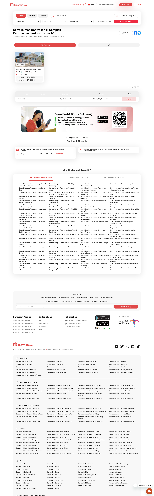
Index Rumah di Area (52, 301)
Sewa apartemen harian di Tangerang (121, 385)
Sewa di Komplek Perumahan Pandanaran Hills (124, 209)
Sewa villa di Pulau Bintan (55, 480)
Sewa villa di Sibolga (84, 483)
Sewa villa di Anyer (22, 464)
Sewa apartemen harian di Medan (26, 393)
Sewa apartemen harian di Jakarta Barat (122, 388)
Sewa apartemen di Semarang (87, 369)
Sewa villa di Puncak (53, 488)
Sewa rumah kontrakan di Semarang (120, 451)
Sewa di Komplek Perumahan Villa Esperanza (33, 192)
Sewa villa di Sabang (22, 483)
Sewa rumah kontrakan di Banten (119, 440)
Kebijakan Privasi (40, 349)
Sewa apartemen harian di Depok (119, 391)
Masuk (139, 4)
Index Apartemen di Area (66, 297)
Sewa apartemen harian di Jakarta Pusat (60, 391)
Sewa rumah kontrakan (23, 431)
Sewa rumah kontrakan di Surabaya (89, 434)
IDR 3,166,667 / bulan (64, 99)
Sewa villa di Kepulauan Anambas (26, 475)
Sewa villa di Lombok (115, 475)
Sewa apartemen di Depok (86, 364)
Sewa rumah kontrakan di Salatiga (89, 451)
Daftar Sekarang (126, 307)
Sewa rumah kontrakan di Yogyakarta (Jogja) (123, 453)
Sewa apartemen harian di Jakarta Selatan (91, 388)
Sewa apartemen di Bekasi (24, 364)
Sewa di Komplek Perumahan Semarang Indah (124, 238)
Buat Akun (125, 4)
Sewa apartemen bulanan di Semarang (90, 421)
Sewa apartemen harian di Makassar (27, 398)
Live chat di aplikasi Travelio (76, 321)
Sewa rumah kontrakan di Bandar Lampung (91, 440)
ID (92, 4)
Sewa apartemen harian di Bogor (88, 391)
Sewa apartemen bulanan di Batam (120, 417)
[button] (45, 150)
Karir (40, 330)
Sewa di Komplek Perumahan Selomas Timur (63, 247)
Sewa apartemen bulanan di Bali (57, 417)
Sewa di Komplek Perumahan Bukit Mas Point (63, 226)
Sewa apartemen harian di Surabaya (89, 385)
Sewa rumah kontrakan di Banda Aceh (59, 440)
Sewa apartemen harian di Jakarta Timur (29, 391)
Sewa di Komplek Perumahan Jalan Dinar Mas (33, 234)
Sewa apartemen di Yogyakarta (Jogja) (28, 375)
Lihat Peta (126, 33)
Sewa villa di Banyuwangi (117, 466)
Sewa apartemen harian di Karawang (121, 398)
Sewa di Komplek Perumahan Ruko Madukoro (33, 238)
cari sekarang (125, 21)
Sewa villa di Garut (53, 472)
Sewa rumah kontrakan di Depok (26, 434)
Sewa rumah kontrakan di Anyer (88, 437)
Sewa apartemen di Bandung (23, 323)
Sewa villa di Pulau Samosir (86, 480)
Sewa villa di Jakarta (115, 472)
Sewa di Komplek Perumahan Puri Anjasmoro (33, 209)
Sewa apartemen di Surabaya (23, 333)
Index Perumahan (67, 301)
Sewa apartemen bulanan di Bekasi (27, 411)
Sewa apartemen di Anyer (24, 361)
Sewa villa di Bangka (53, 466)
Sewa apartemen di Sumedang (26, 372)
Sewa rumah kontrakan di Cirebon (26, 445)
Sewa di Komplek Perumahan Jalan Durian (93, 268)
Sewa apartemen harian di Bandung (58, 385)
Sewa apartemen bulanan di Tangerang (121, 408)
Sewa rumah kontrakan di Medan (88, 448)
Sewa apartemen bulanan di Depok (120, 414)
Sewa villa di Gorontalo (85, 472)
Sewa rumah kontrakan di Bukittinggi (120, 442)
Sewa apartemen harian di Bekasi (26, 388)
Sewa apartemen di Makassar (56, 367)
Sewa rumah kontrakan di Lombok (120, 445)
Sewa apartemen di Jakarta (22, 326)
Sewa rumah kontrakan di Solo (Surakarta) (60, 453)
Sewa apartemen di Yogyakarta (24, 330)
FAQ (40, 320)
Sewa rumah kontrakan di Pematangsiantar (123, 448)
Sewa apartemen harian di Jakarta (27, 385)
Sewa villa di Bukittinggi (23, 472)
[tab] (45, 150)
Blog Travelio (43, 323)
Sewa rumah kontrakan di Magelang (27, 448)
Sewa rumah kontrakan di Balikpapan (27, 440)
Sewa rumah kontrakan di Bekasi (119, 434)
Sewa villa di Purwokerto (117, 480)
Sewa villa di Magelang (23, 477)
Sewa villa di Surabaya (85, 486)
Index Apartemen (82, 297)
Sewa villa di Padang (84, 477)
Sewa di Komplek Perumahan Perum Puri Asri (63, 243)
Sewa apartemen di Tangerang (88, 372)
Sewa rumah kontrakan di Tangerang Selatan (61, 434)
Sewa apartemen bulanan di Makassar (28, 421)
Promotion (42, 326)
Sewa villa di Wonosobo (116, 486)
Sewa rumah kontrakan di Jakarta (88, 431)
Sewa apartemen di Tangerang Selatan (121, 372)
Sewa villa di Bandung (23, 466)
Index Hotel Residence (82, 301)
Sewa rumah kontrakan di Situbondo (27, 453)
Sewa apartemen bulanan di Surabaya (90, 408)
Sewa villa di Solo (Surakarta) (118, 483)
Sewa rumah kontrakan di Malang (57, 448)
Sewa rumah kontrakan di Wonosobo (89, 453)
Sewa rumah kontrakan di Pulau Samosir (29, 451)
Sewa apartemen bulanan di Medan (27, 417)
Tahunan (43, 16)
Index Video (104, 301)
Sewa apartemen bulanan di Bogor (89, 414)
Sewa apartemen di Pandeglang (26, 369)
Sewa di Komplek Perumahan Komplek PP (93, 200)
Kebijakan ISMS (68, 349)
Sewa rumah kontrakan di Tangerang (58, 431)
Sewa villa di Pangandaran (24, 480)
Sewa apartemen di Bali (21, 320)
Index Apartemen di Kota (48, 297)
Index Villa (95, 301)
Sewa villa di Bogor (115, 469)
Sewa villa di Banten (84, 466)
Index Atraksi (94, 297)
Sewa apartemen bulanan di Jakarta (27, 408)
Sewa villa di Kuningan (54, 475)
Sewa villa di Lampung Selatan (87, 475)
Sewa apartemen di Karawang (25, 367)
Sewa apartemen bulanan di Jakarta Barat (122, 411)
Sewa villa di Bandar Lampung (118, 464)
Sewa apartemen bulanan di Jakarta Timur (29, 414)
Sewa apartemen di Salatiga (56, 369)
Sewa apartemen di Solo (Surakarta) (120, 369)
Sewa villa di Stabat (22, 486)
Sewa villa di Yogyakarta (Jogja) (26, 488)
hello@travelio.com (73, 324)
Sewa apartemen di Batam (117, 361)
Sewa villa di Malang (53, 477)
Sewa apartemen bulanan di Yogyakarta (59, 421)
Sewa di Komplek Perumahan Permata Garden (94, 221)
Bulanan (32, 16)
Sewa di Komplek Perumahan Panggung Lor (123, 247)
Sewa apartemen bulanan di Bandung (59, 408)
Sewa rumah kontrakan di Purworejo (58, 451)
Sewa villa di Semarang (54, 483)
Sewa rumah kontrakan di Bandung (120, 431)
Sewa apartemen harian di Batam (120, 393)
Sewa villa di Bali (52, 464)
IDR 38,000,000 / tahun (101, 99)
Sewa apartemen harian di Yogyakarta (59, 398)
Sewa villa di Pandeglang (117, 477)
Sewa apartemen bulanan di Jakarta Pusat (60, 414)
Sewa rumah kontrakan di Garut (57, 445)
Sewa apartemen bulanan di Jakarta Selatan (92, 411)
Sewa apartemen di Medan (117, 367)
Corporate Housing (78, 4)
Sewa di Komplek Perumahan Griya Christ (123, 184)
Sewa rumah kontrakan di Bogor (26, 437)
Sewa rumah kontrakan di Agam (57, 437)
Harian (21, 16)
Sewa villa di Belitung (53, 469)
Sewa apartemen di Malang (86, 367)
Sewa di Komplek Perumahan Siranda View (62, 234)
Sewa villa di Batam (22, 469)
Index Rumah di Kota (107, 297)
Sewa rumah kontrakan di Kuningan (89, 445)
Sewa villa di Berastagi (85, 469)
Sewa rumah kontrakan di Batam (57, 442)
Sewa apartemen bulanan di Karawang (121, 421)
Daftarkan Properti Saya (106, 4)
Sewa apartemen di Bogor (55, 364)
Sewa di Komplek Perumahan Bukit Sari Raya (63, 259)
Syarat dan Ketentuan (54, 349)
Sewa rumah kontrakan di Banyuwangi (28, 442)
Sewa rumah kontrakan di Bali (118, 437)
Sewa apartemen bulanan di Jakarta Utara (60, 411)
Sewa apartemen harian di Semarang (90, 398)
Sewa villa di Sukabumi (54, 486)
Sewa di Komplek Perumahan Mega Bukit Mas (63, 264)
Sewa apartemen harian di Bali (56, 393)
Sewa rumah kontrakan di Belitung (89, 442)
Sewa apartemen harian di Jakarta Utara (60, 388)
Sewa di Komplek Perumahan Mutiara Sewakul (94, 234)
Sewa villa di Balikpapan (85, 464)
